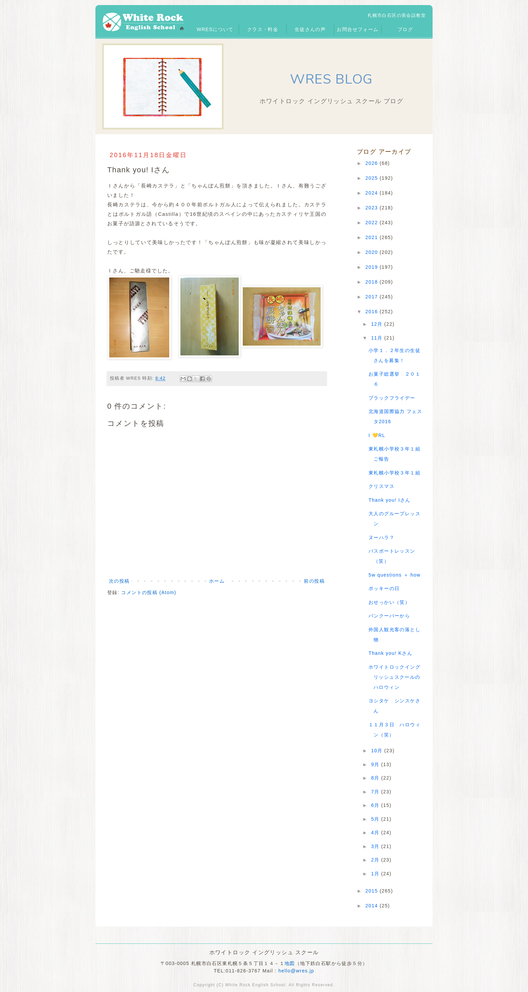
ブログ (405, 29)
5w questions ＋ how (394, 575)
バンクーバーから (389, 615)
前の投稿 (314, 581)
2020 (372, 252)
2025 (372, 178)
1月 (376, 873)
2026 (372, 163)
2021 (372, 237)
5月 (376, 819)
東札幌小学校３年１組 (394, 472)
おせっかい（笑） (389, 602)
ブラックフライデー (392, 398)
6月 (376, 805)
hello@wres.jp (296, 970)
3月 (376, 846)
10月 (377, 750)
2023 (372, 207)
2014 (372, 905)
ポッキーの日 (384, 588)
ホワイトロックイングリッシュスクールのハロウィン (394, 677)
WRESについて (215, 29)
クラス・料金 (262, 29)
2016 (372, 311)
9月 (376, 764)
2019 (372, 267)
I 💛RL (377, 435)
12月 (377, 324)
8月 (376, 778)
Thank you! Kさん (390, 653)
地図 (290, 963)
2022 (372, 222)
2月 (376, 860)
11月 (377, 338)
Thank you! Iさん (390, 500)
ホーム (217, 581)
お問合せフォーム (357, 29)
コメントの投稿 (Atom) (148, 592)
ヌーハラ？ (381, 537)
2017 (372, 296)
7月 (376, 791)
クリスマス (381, 486)
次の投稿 (119, 581)
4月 (376, 832)
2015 (372, 891)
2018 (372, 282)
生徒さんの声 (310, 29)
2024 (372, 193)
